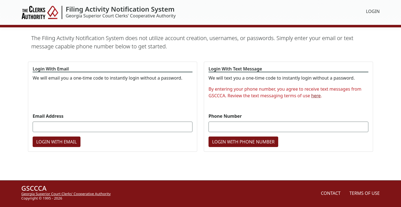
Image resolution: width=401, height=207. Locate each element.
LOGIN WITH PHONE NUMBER (243, 142)
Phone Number (225, 116)
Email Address (48, 116)
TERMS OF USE (364, 193)
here (316, 96)
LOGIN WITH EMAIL (56, 142)
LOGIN (373, 11)
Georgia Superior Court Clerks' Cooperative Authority (213, 12)
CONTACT (330, 193)
